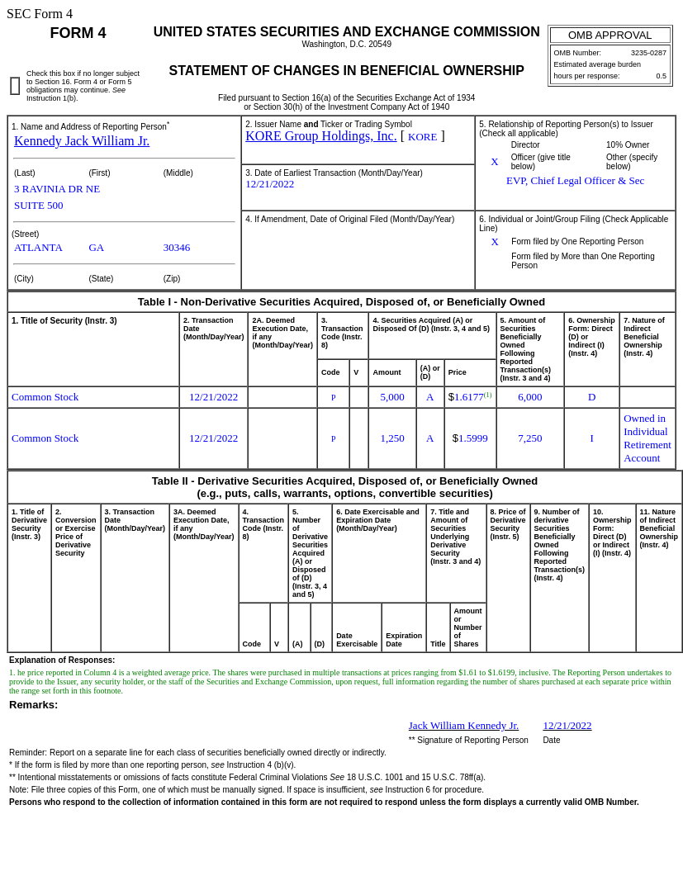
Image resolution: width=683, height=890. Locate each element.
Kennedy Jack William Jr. (81, 141)
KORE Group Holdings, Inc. (321, 136)
